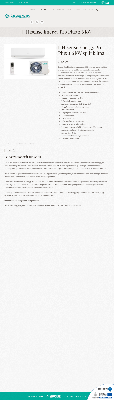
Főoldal (34, 10)
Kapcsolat (88, 10)
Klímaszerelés (57, 10)
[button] (97, 9)
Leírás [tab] (8, 144)
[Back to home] (17, 16)
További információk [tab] (25, 144)
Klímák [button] (44, 10)
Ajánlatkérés (73, 10)
